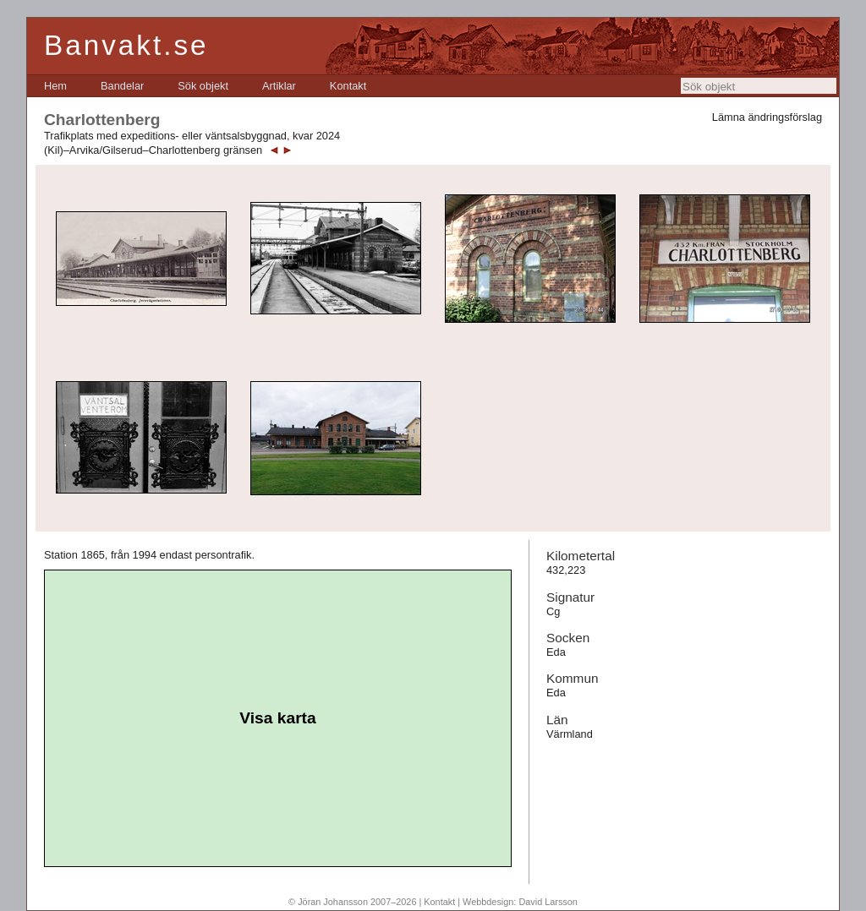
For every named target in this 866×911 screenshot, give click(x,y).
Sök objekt (203, 85)
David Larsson (548, 902)
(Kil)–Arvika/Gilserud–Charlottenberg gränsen (153, 150)
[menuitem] (55, 85)
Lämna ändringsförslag (767, 117)
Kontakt (348, 85)
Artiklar (279, 85)
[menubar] (205, 85)
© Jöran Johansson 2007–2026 (352, 902)
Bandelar (122, 85)
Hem (55, 85)
